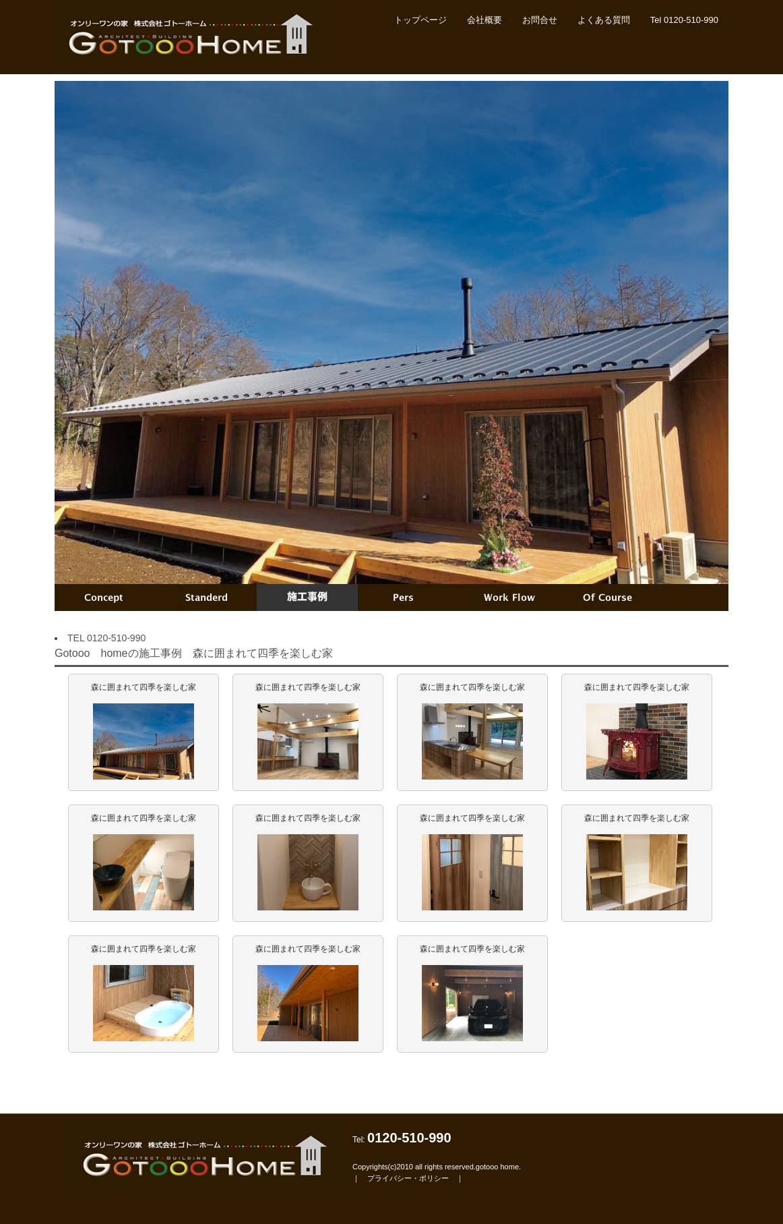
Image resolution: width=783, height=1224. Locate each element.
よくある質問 (603, 20)
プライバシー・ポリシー (408, 1178)
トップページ (420, 20)
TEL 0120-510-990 (106, 638)
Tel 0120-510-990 (684, 20)
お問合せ (539, 20)
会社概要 (484, 20)
